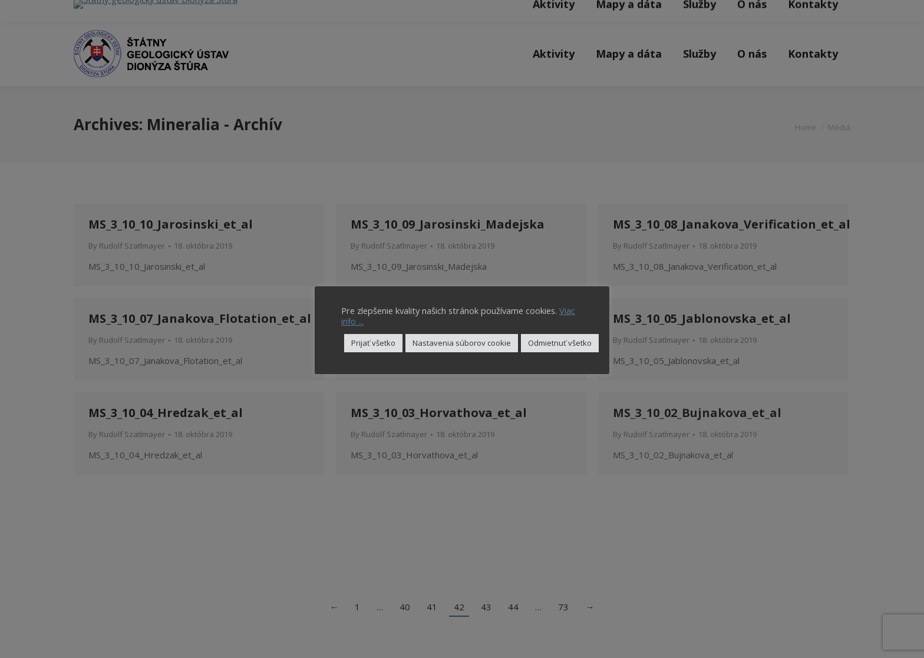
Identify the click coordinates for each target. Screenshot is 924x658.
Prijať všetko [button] (373, 343)
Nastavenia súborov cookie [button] (461, 343)
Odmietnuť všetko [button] (560, 343)
